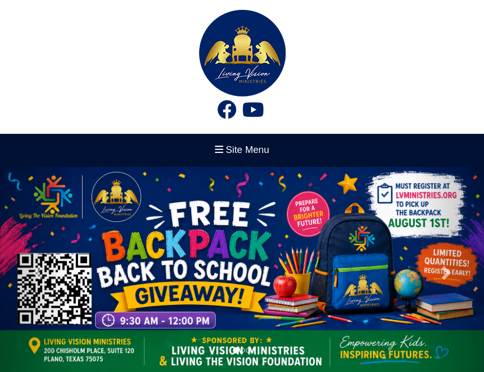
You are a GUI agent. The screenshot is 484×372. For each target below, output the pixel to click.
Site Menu (242, 149)
